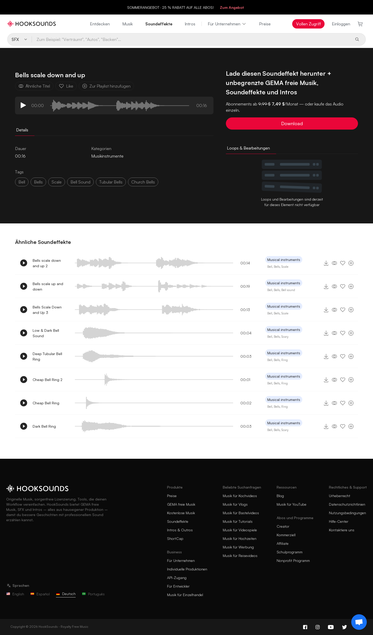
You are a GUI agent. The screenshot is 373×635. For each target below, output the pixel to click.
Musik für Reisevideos (240, 555)
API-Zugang (177, 577)
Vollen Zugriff (308, 23)
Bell (21, 182)
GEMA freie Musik (181, 504)
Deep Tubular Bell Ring (47, 356)
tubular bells (111, 182)
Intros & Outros (180, 530)
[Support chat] (359, 622)
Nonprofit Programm (293, 560)
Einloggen (341, 23)
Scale (284, 267)
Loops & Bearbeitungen (248, 148)
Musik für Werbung (238, 547)
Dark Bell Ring (44, 426)
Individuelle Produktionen (187, 569)
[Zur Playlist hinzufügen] (351, 263)
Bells (38, 182)
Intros (190, 23)
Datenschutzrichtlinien (347, 504)
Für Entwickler (178, 586)
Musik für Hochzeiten (239, 538)
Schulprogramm (290, 552)
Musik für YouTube (291, 504)
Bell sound (288, 290)
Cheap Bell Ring (46, 403)
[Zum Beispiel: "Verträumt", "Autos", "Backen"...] (191, 39)
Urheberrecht (339, 495)
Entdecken (100, 23)
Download (292, 123)
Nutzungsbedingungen (347, 513)
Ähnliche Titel (34, 86)
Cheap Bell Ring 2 (47, 379)
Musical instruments (283, 259)
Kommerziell (286, 535)
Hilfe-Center (338, 521)
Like (66, 86)
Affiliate (283, 543)
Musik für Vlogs (235, 504)
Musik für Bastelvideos (241, 513)
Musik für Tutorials (238, 521)
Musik (127, 23)
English (15, 594)
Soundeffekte (158, 23)
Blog (280, 495)
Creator (283, 526)
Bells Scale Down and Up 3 (47, 310)
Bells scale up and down (48, 286)
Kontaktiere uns (341, 530)
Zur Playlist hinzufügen (106, 86)
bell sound (80, 182)
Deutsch (66, 593)
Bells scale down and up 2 (47, 263)
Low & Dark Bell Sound (46, 333)
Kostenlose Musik (181, 513)
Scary (285, 336)
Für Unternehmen (227, 23)
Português (93, 594)
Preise (265, 23)
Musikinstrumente (107, 156)
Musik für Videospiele (240, 530)
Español (40, 594)
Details (22, 129)
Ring (284, 360)
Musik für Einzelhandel (185, 594)
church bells (143, 182)
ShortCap (175, 538)
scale (57, 182)
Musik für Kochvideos (240, 495)
